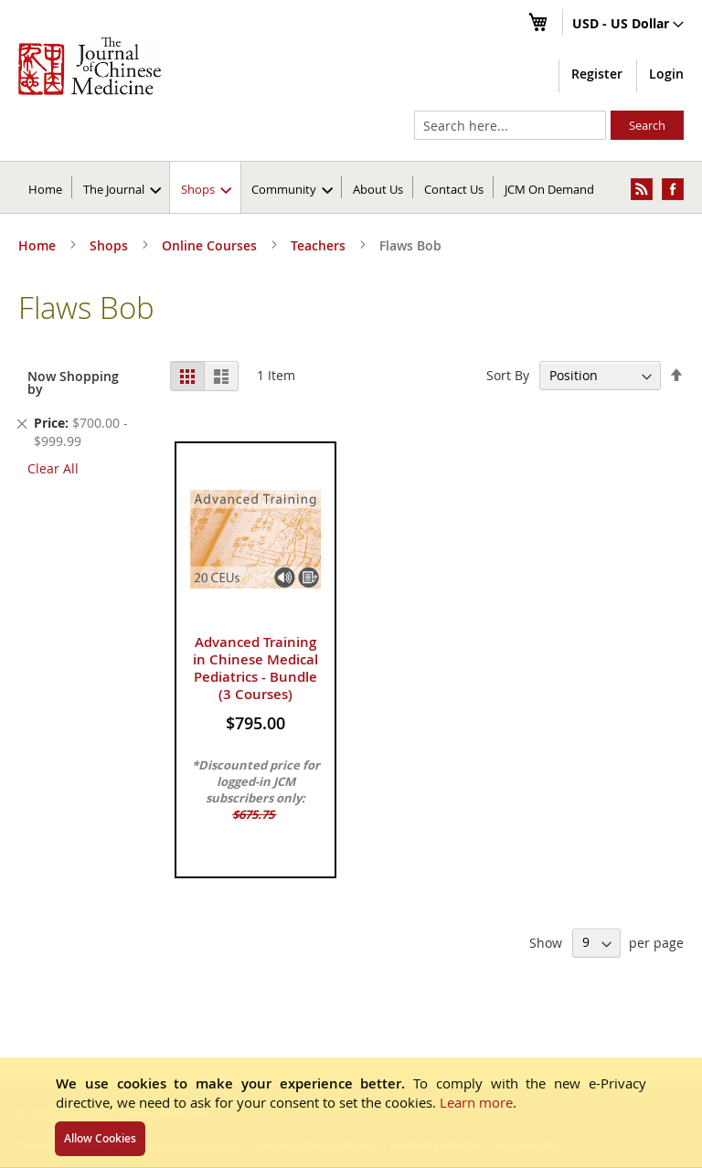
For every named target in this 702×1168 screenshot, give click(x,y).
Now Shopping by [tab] (73, 382)
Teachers (320, 245)
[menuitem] (122, 187)
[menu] (351, 187)
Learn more (476, 1102)
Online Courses (211, 245)
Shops (111, 245)
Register (596, 73)
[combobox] (510, 125)
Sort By (507, 375)
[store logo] (89, 66)
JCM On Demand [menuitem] (549, 189)
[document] (351, 1112)
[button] (628, 25)
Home (45, 189)
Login (666, 73)
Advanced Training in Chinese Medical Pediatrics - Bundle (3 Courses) (255, 668)
